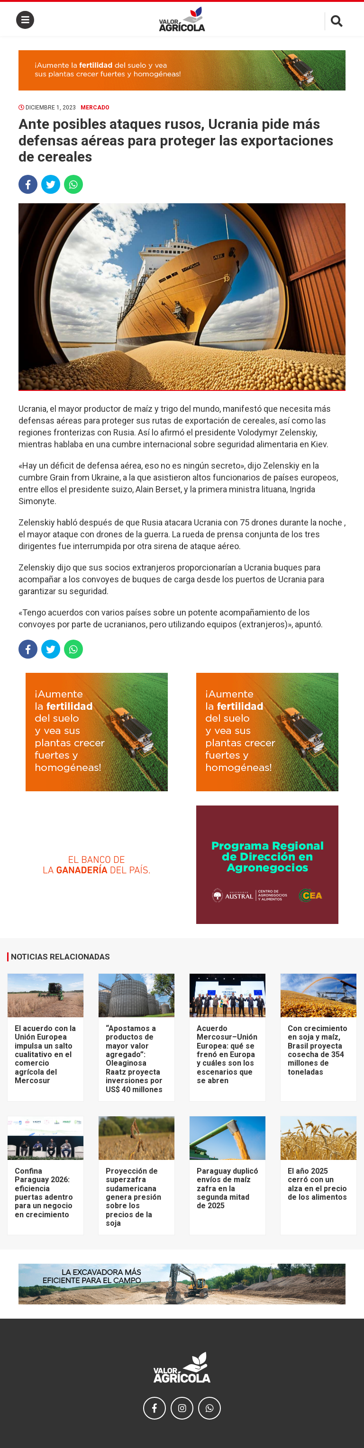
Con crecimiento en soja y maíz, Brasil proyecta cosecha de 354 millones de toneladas (317, 1050)
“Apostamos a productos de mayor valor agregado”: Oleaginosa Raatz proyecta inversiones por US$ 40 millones (134, 1059)
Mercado (95, 107)
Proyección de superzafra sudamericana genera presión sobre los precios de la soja (133, 1197)
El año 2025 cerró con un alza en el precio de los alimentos (317, 1184)
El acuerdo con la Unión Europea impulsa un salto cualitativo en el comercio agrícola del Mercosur (45, 1054)
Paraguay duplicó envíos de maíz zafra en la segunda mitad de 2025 (227, 1189)
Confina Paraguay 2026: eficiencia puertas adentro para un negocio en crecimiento (44, 1193)
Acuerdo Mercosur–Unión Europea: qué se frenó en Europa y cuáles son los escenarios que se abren (227, 1054)
